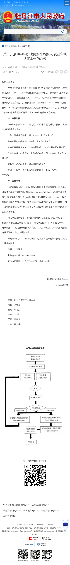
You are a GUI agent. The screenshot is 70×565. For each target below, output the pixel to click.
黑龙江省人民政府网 (21, 2)
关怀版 (21, 5)
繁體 (29, 5)
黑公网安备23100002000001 (44, 531)
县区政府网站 (9, 516)
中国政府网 (6, 2)
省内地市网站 (29, 510)
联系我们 (30, 524)
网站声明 (40, 524)
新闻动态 (15, 46)
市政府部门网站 (48, 510)
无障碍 (17, 5)
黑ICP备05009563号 (26, 531)
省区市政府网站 (39, 505)
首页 (7, 46)
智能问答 (7, 5)
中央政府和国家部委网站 (14, 505)
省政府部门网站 (10, 510)
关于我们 (19, 524)
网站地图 (51, 524)
